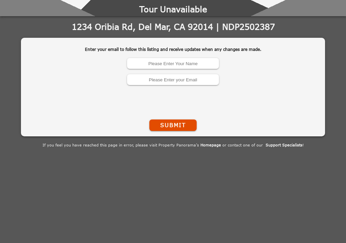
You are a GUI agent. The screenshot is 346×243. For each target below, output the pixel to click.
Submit (173, 125)
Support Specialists (284, 145)
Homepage (210, 145)
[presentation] (173, 101)
